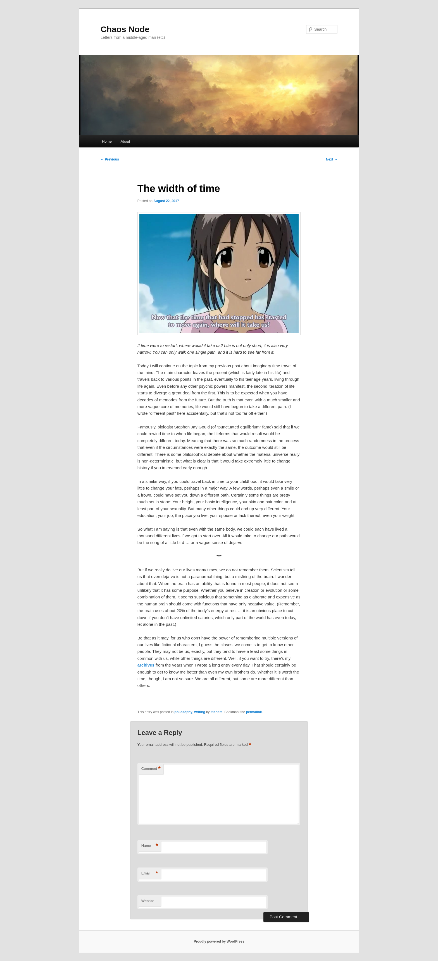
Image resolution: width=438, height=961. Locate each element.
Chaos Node (125, 29)
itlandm (217, 712)
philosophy (183, 712)
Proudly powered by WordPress (219, 941)
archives (145, 665)
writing (199, 712)
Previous (110, 159)
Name (149, 846)
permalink (254, 712)
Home (107, 141)
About (125, 141)
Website (147, 901)
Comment (151, 769)
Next (331, 159)
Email (149, 873)
